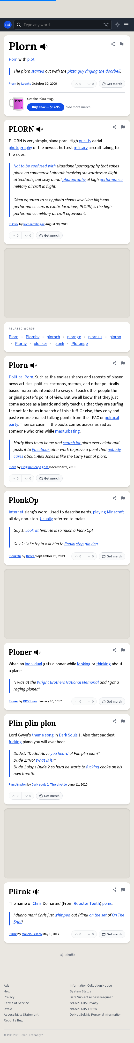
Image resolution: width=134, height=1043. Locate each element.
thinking (103, 664)
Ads (6, 985)
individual (33, 664)
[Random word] (106, 25)
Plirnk (13, 934)
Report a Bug (13, 1020)
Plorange (79, 344)
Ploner (13, 701)
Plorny (21, 344)
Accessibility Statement (21, 1014)
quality (85, 141)
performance (111, 180)
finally (69, 544)
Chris (37, 903)
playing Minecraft (108, 512)
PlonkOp (15, 556)
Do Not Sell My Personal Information (95, 1014)
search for (72, 443)
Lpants (26, 83)
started (37, 71)
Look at (32, 530)
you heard (59, 753)
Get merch (112, 84)
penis (107, 903)
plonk (59, 344)
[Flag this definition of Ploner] (123, 650)
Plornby (32, 337)
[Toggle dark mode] (117, 25)
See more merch (78, 107)
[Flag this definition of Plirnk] (123, 889)
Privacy (9, 997)
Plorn (12, 83)
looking (83, 664)
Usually (46, 519)
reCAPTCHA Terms (83, 1008)
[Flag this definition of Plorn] (121, 44)
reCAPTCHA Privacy (84, 1003)
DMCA (8, 1008)
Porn (13, 59)
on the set (98, 915)
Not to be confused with (35, 166)
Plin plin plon (18, 784)
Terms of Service (16, 1003)
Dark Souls (68, 735)
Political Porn (21, 377)
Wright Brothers (51, 682)
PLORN (13, 224)
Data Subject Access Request (91, 997)
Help (7, 991)
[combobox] (63, 25)
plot (31, 59)
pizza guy (75, 71)
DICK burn (30, 701)
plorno (115, 337)
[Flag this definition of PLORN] (123, 127)
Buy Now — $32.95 (46, 107)
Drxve (30, 556)
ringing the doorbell (102, 71)
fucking (15, 742)
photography (20, 148)
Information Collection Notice (91, 985)
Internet (16, 512)
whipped (62, 915)
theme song (43, 735)
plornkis (95, 337)
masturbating (67, 431)
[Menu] (126, 25)
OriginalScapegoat (35, 467)
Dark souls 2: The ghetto (49, 784)
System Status (80, 991)
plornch (53, 337)
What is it (44, 760)
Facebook (41, 450)
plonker (40, 344)
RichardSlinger (34, 224)
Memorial (90, 682)
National (73, 682)
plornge (74, 337)
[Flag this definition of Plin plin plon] (123, 721)
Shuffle (67, 955)
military (81, 148)
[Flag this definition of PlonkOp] (123, 498)
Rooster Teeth (87, 903)
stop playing (87, 544)
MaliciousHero (32, 934)
